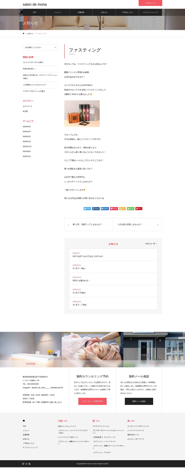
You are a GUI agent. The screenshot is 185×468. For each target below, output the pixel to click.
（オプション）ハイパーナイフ (104, 442)
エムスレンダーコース (135, 440)
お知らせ (104, 13)
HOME (24, 421)
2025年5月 (27, 127)
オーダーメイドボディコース (138, 427)
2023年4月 (27, 142)
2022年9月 (27, 152)
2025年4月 (27, 132)
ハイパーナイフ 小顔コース (68, 438)
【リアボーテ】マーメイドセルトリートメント (108, 432)
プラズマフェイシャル (100, 427)
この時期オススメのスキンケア (34, 85)
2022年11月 (27, 147)
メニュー (57, 13)
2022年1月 (27, 157)
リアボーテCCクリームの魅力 (34, 92)
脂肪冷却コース (133, 435)
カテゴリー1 (27, 107)
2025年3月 (27, 137)
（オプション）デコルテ (101, 453)
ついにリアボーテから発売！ (33, 63)
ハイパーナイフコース (135, 431)
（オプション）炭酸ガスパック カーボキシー (74, 443)
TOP (34, 13)
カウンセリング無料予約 (92, 402)
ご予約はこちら (127, 13)
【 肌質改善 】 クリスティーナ (103, 438)
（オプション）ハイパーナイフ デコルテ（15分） (73, 432)
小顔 (62, 421)
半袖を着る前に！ (29, 69)
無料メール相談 (139, 402)
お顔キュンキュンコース (67, 427)
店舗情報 (81, 13)
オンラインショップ (150, 13)
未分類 (25, 112)
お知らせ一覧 (150, 244)
